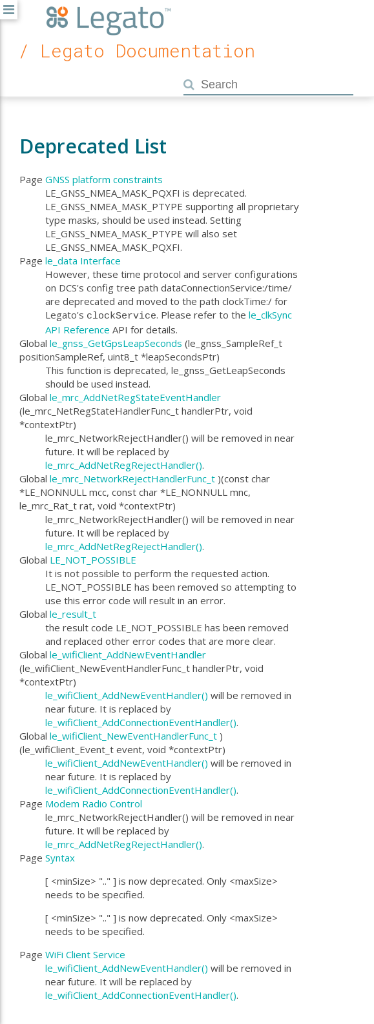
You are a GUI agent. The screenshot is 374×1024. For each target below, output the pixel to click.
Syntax (60, 856)
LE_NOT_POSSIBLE (93, 558)
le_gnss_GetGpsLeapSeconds (116, 341)
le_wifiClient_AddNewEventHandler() (126, 693)
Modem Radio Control (93, 802)
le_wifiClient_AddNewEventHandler (128, 653)
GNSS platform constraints (104, 179)
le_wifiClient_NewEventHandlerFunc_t (133, 734)
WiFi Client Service (85, 953)
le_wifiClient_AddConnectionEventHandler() (140, 720)
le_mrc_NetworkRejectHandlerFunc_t (132, 477)
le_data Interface (83, 260)
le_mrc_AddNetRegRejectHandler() (123, 463)
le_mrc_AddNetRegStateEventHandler (135, 395)
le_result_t (73, 612)
